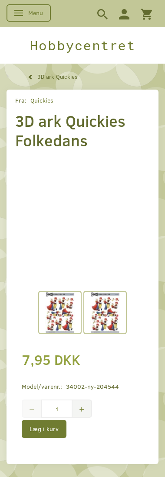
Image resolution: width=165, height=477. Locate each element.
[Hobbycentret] (82, 45)
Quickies (41, 100)
